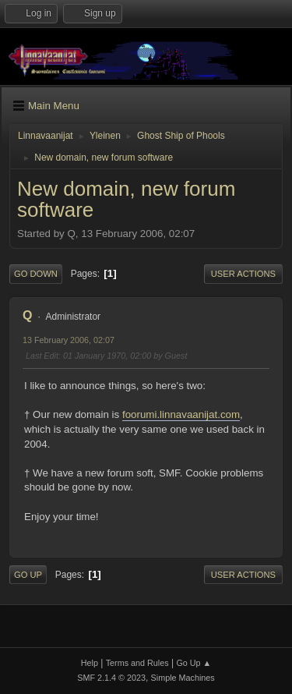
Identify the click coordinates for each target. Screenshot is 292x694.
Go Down (36, 273)
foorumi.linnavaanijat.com (181, 414)
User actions (243, 273)
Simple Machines (183, 677)
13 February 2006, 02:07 (68, 340)
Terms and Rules (137, 662)
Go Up (28, 574)
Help (89, 662)
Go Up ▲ (193, 662)
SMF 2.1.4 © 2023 (111, 677)
